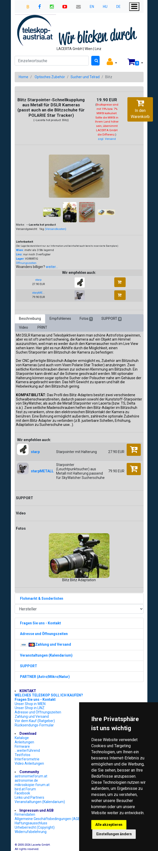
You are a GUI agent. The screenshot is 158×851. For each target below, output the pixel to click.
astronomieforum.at (31, 776)
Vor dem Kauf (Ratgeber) (35, 721)
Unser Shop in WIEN (30, 704)
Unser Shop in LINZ (29, 708)
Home (23, 77)
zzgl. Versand (107, 139)
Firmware (22, 746)
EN (92, 7)
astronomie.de (26, 780)
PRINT (42, 327)
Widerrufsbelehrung (31, 832)
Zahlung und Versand (32, 716)
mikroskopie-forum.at (32, 785)
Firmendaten (25, 814)
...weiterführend (27, 750)
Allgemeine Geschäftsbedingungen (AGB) (48, 819)
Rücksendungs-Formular (34, 725)
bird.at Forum (25, 789)
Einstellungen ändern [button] (114, 834)
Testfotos (22, 755)
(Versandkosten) (55, 229)
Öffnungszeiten (26, 263)
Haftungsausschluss (31, 823)
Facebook (22, 793)
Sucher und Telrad (85, 77)
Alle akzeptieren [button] (108, 825)
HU (105, 7)
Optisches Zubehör (50, 77)
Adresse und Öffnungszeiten (38, 712)
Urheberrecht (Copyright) (35, 827)
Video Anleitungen (29, 763)
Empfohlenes (60, 318)
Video (24, 327)
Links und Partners (29, 797)
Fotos (86, 318)
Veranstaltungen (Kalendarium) (40, 802)
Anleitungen (24, 742)
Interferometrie (27, 759)
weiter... (52, 267)
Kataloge (22, 738)
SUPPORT (111, 318)
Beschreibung (30, 318)
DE (118, 7)
